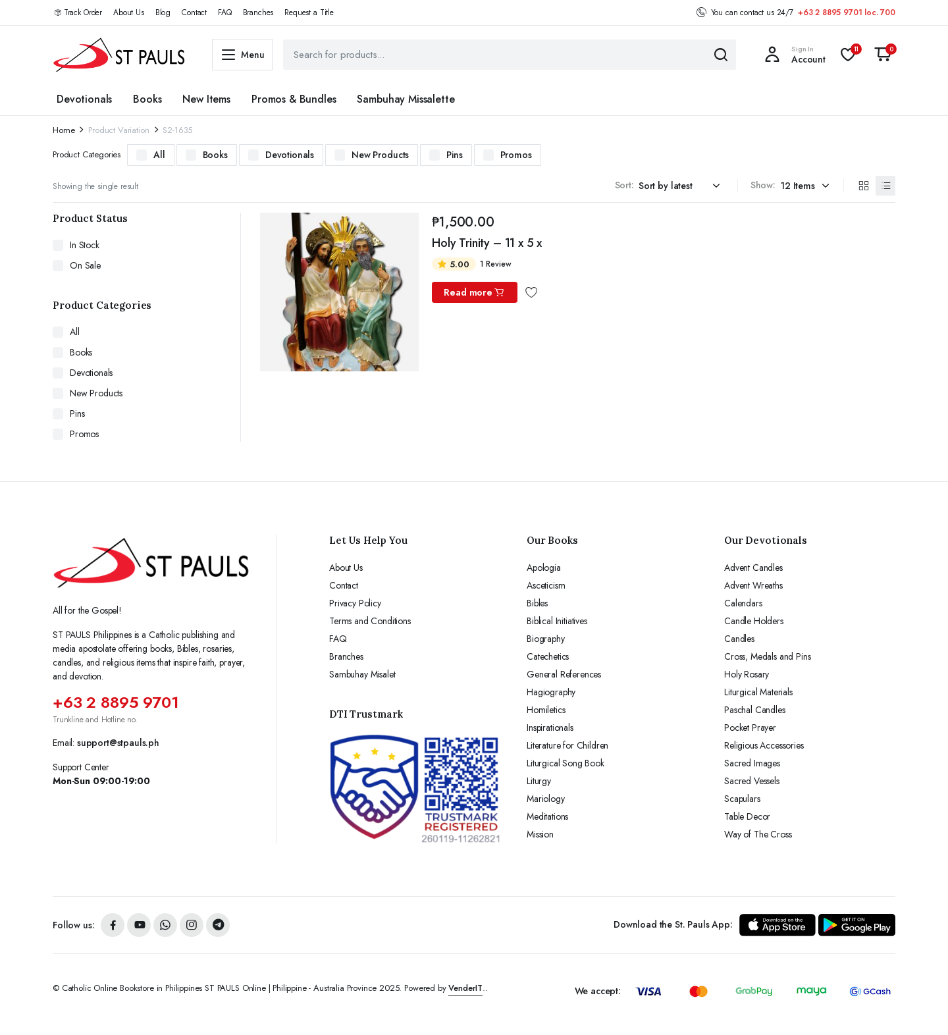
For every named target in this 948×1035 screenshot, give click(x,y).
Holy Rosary (746, 674)
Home (63, 130)
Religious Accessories (764, 745)
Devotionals (84, 99)
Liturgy (539, 780)
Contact (194, 12)
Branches (258, 12)
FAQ (225, 12)
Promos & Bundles (293, 99)
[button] (882, 54)
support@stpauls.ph (118, 742)
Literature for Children (567, 745)
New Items (206, 99)
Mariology (546, 798)
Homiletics (546, 709)
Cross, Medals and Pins (767, 656)
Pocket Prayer (750, 727)
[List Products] (885, 186)
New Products (380, 154)
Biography (546, 638)
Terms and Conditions (370, 620)
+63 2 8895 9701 (116, 702)
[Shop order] (681, 186)
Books (147, 99)
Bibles (537, 603)
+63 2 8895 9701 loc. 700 (846, 12)
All (159, 154)
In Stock (84, 245)
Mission (540, 834)
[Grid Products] (863, 186)
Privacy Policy (355, 603)
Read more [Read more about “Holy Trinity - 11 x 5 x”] (474, 292)
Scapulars (742, 798)
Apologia (544, 567)
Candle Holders (753, 620)
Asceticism (546, 585)
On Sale (85, 265)
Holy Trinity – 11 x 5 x (487, 243)
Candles (739, 638)
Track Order (83, 12)
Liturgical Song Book (565, 763)
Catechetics (548, 656)
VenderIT (465, 988)
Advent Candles (753, 567)
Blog (163, 12)
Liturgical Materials (758, 692)
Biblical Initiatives (557, 620)
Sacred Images (752, 763)
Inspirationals (550, 727)
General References (564, 674)
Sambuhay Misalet (362, 674)
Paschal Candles (754, 709)
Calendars (743, 603)
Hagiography (551, 692)
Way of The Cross (757, 834)
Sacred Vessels (751, 780)
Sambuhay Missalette (405, 99)
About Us (128, 12)
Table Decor (747, 816)
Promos (516, 154)
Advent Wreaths (753, 585)
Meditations (547, 816)
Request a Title (309, 12)
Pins (454, 154)
